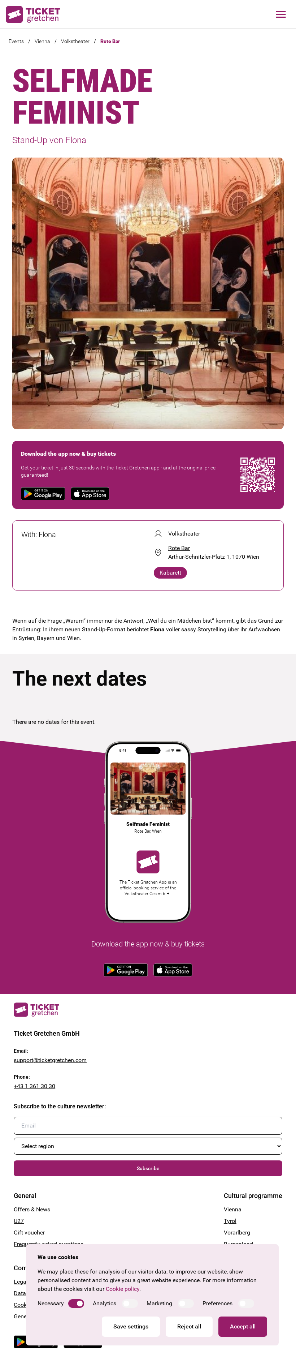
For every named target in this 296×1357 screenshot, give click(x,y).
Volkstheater (75, 41)
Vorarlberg (237, 1232)
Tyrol (230, 1221)
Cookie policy (122, 1288)
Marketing (159, 1303)
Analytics (104, 1303)
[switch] (76, 1303)
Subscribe (148, 1168)
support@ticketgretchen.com (50, 1060)
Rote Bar (110, 41)
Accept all (243, 1326)
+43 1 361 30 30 (34, 1086)
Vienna (42, 41)
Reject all (189, 1326)
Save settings (130, 1326)
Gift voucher (29, 1232)
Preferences (217, 1303)
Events (16, 41)
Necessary (51, 1303)
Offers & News (32, 1209)
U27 (19, 1221)
